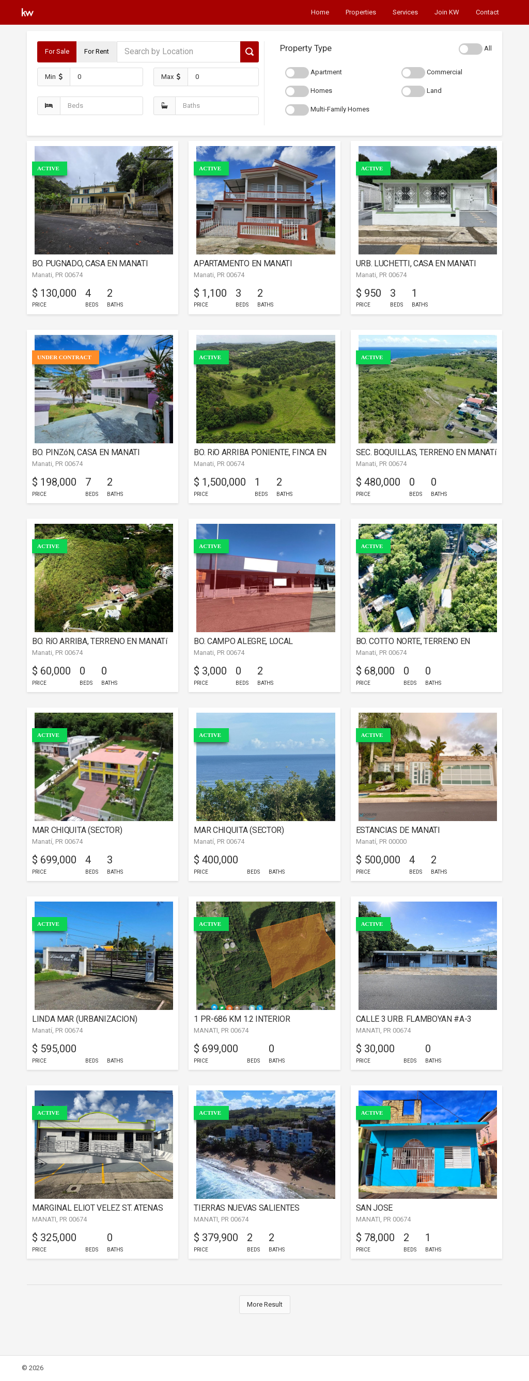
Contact (487, 12)
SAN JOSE (374, 1208)
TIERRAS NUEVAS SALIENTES (246, 1208)
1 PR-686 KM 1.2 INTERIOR (242, 1019)
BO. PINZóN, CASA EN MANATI (86, 452)
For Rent (96, 51)
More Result (265, 1304)
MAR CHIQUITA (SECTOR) (77, 830)
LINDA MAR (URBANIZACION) (84, 1019)
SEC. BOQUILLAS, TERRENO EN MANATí (426, 452)
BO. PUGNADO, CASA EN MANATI (90, 263)
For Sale (57, 51)
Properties (361, 12)
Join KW (446, 12)
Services (405, 12)
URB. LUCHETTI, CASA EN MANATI (416, 263)
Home (320, 12)
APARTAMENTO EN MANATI (243, 263)
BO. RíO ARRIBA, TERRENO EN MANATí (99, 641)
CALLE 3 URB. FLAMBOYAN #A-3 (414, 1019)
